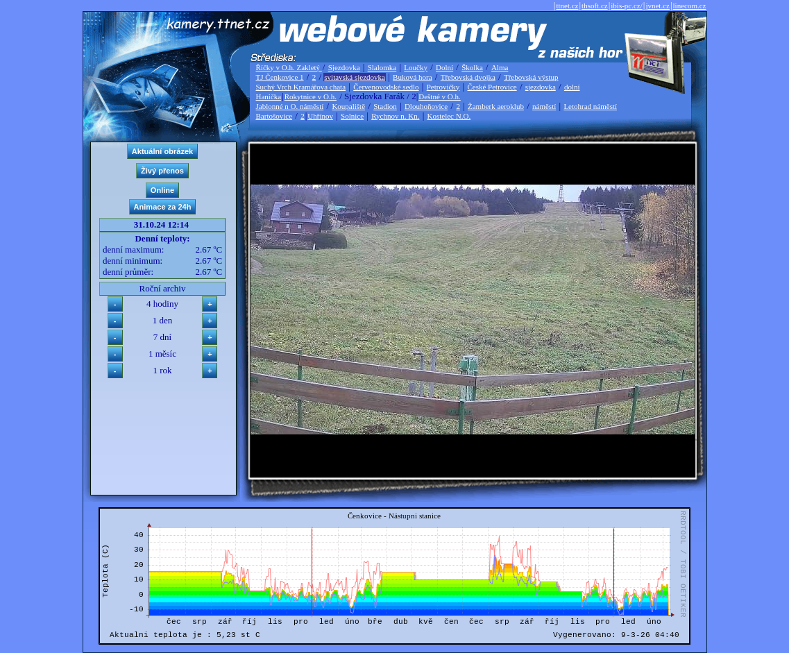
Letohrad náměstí (590, 106)
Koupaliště (348, 106)
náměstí (544, 106)
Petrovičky (443, 87)
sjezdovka (540, 87)
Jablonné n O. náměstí (290, 106)
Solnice (352, 116)
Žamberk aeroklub (496, 106)
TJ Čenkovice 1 (280, 77)
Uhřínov (320, 116)
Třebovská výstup (531, 77)
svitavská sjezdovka (354, 77)
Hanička (269, 96)
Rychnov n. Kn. (395, 116)
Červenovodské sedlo (385, 87)
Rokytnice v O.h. (311, 96)
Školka (472, 67)
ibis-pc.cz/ (627, 5)
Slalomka (382, 67)
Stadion (385, 106)
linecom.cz (689, 5)
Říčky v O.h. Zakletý (289, 67)
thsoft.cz (595, 5)
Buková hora (412, 77)
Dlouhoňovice (426, 106)
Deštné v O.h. (439, 96)
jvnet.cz (657, 5)
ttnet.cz (567, 5)
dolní (572, 87)
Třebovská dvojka (468, 77)
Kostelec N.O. (449, 116)
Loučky (415, 67)
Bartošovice (274, 116)
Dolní (444, 67)
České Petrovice (491, 87)
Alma (499, 67)
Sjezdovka (344, 67)
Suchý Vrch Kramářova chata (301, 87)
